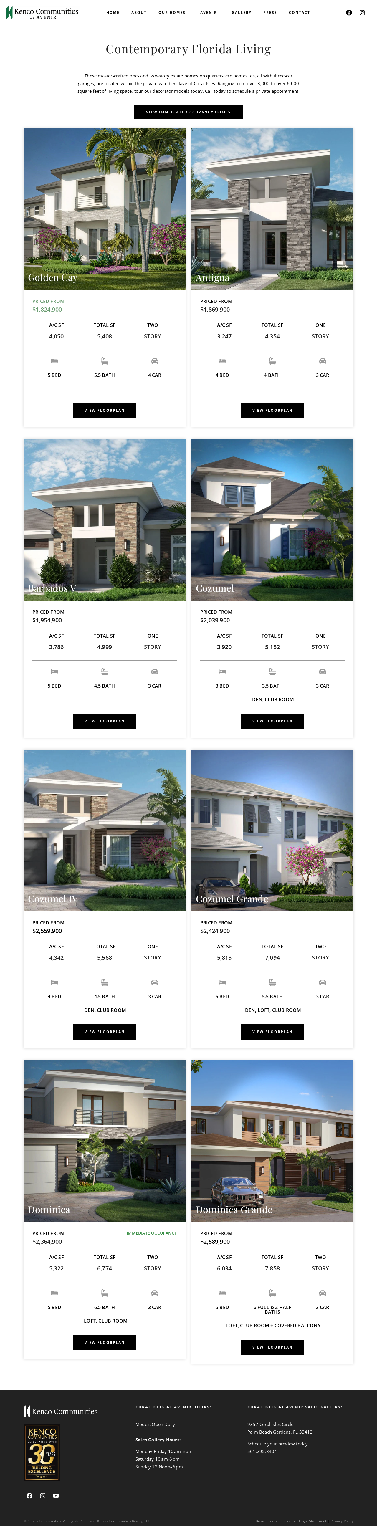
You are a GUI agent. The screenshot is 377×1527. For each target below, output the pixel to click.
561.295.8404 (262, 1452)
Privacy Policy (341, 1522)
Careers (288, 1522)
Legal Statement (313, 1522)
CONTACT (299, 12)
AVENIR (210, 13)
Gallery (242, 12)
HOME (113, 12)
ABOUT (139, 12)
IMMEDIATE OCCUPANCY (152, 1234)
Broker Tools (266, 1522)
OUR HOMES (173, 13)
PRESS (270, 12)
